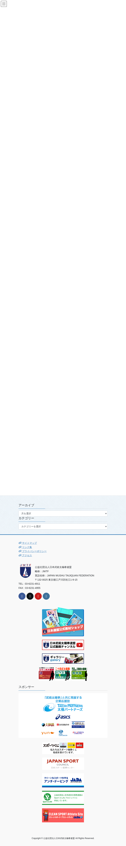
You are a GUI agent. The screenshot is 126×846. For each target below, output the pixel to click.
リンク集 (25, 547)
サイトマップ (27, 543)
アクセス (25, 555)
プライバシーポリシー (32, 551)
